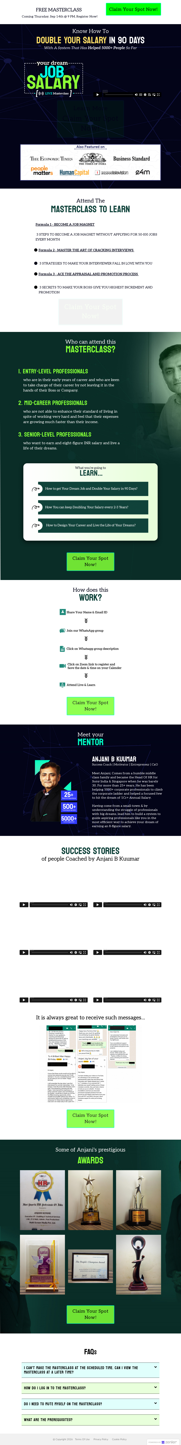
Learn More (90, 119)
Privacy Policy (100, 1439)
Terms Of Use (82, 1439)
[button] (90, 1370)
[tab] (90, 1370)
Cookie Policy (119, 1439)
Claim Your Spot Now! (90, 311)
